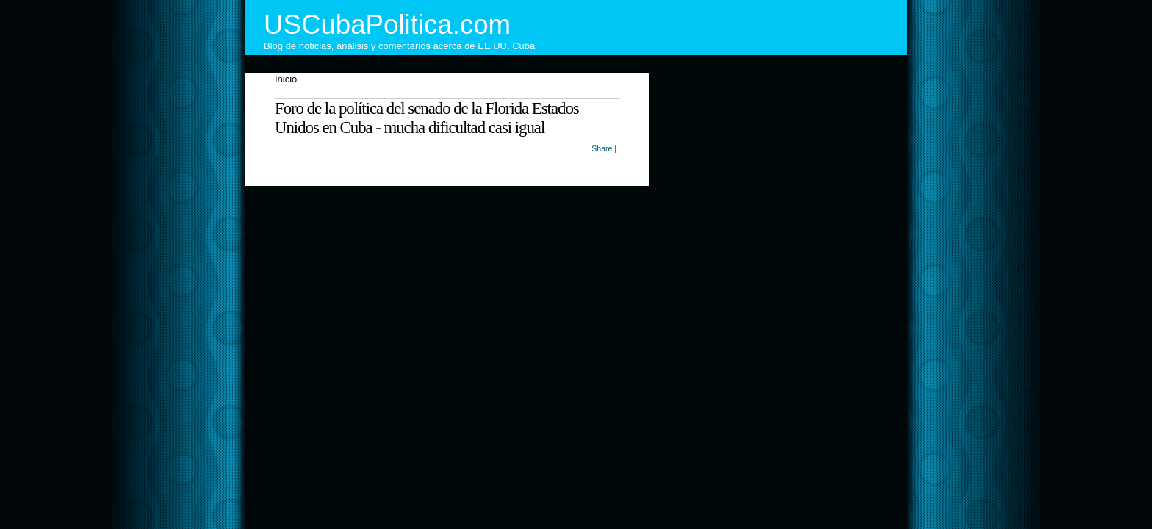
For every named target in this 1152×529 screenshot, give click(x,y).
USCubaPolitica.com (387, 25)
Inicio (286, 78)
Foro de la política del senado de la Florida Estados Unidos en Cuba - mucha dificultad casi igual (427, 118)
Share (601, 148)
